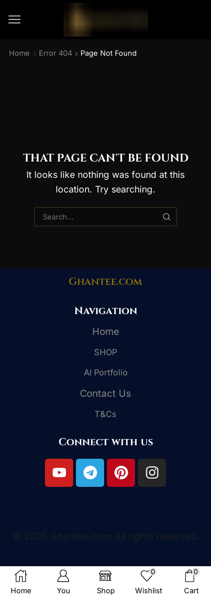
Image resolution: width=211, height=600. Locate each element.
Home (19, 52)
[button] (14, 20)
